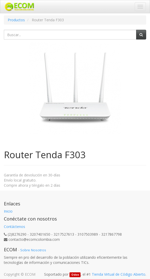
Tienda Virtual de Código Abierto (118, 274)
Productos (16, 19)
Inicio (8, 211)
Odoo (75, 274)
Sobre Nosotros (33, 250)
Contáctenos (14, 226)
